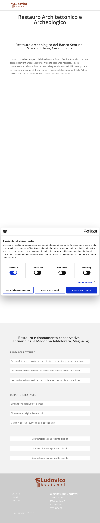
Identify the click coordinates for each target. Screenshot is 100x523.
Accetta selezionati (50, 290)
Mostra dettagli (85, 282)
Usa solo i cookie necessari (18, 290)
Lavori (15, 497)
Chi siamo (17, 494)
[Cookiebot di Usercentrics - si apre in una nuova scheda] (85, 231)
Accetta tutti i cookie (81, 290)
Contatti (16, 500)
